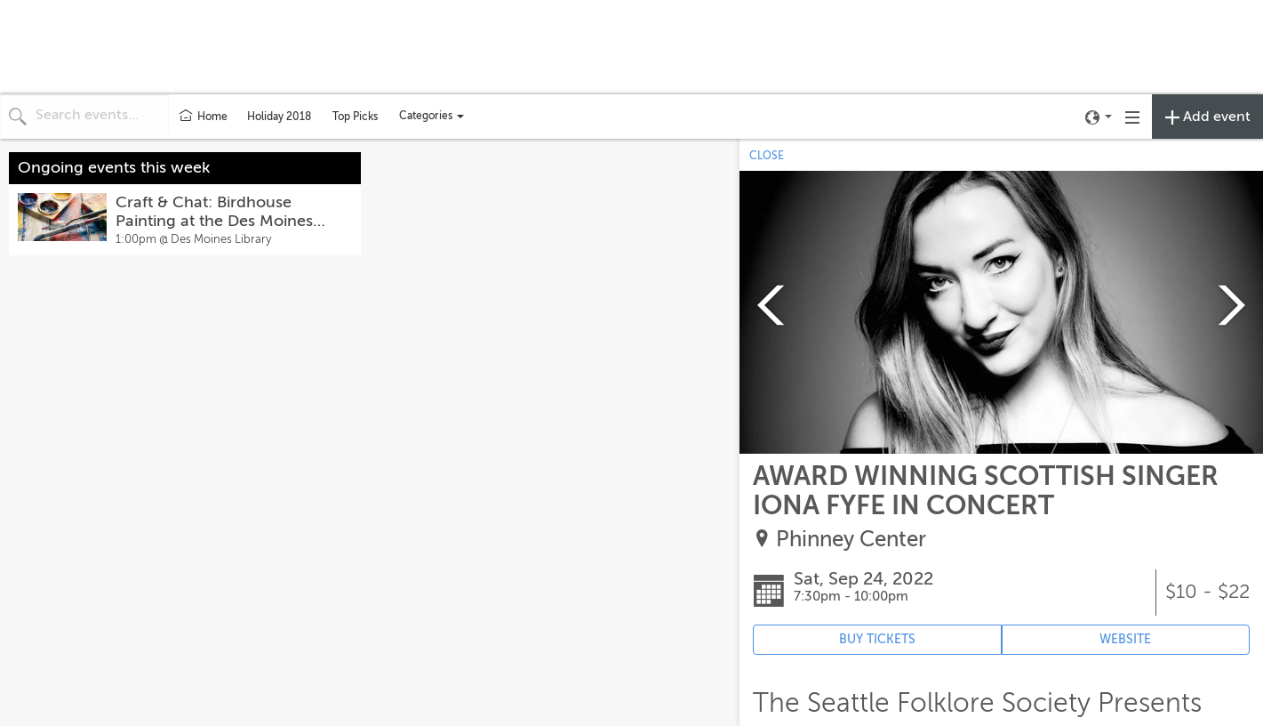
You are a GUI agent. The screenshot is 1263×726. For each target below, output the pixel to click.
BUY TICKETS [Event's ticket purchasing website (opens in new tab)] (877, 639)
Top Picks (355, 116)
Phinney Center (851, 540)
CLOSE (766, 155)
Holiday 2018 (279, 116)
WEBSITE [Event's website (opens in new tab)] (1125, 639)
